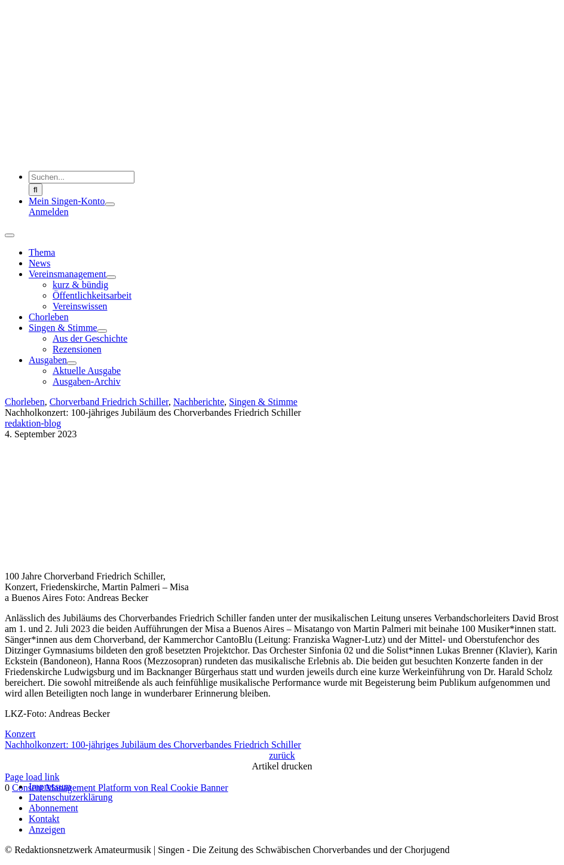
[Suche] (35, 189)
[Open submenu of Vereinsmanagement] (111, 277)
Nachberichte (198, 402)
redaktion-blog (33, 423)
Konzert (20, 734)
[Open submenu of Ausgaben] (71, 363)
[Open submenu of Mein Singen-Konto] (110, 204)
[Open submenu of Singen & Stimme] (102, 331)
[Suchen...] (81, 177)
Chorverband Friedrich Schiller (109, 402)
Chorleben (25, 402)
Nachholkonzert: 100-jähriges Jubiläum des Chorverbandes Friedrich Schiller (153, 745)
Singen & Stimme (263, 402)
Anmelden (49, 212)
